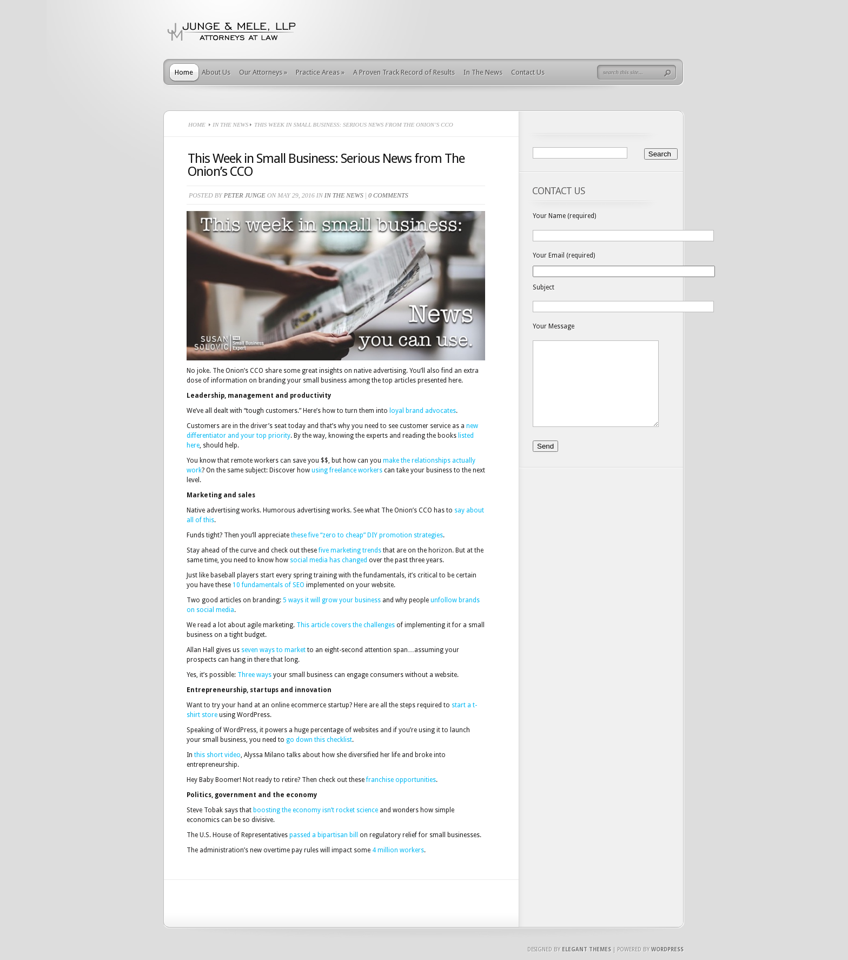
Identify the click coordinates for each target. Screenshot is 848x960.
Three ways (254, 675)
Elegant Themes (586, 949)
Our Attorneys (263, 72)
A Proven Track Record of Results (404, 72)
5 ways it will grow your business (332, 600)
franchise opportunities (401, 780)
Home (184, 72)
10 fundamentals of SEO (268, 585)
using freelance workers (347, 470)
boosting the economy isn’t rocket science (315, 810)
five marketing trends (350, 550)
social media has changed (328, 560)
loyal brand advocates (422, 411)
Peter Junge (245, 195)
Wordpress (667, 949)
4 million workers (398, 850)
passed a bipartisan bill (323, 835)
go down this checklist (319, 740)
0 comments (388, 195)
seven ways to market (273, 650)
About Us (216, 72)
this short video (217, 755)
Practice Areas (320, 72)
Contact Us (528, 72)
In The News (482, 72)
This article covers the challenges (345, 625)
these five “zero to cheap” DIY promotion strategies (367, 535)
